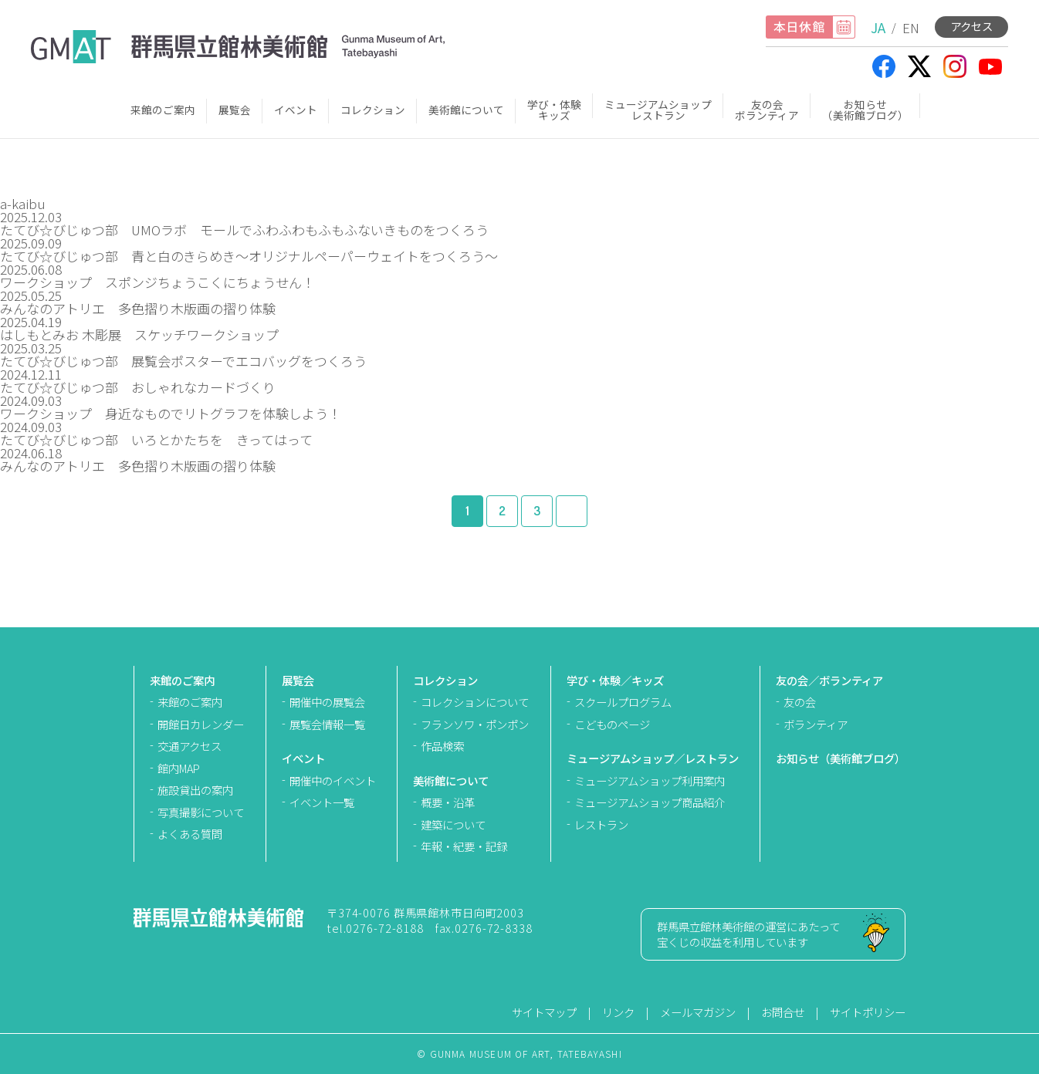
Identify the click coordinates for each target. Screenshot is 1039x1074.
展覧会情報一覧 (327, 724)
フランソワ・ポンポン (475, 724)
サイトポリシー (867, 1012)
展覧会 (234, 109)
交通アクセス (189, 746)
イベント (295, 109)
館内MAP (178, 768)
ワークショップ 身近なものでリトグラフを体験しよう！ (170, 413)
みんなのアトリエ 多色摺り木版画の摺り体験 (138, 308)
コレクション (372, 109)
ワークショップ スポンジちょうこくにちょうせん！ (157, 282)
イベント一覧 (321, 802)
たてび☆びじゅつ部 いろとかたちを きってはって (156, 439)
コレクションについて (475, 702)
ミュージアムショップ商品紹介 (649, 802)
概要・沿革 (448, 802)
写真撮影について (200, 812)
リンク (618, 1012)
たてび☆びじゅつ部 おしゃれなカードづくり (144, 387)
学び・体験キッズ (554, 109)
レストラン (601, 824)
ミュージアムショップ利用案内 (649, 780)
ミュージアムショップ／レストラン (653, 758)
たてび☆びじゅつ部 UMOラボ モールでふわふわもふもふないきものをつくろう (244, 229)
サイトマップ (544, 1012)
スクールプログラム (623, 702)
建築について (453, 824)
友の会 (799, 702)
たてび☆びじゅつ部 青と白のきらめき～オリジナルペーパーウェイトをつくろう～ (249, 255)
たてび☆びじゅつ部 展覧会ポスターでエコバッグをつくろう (183, 360)
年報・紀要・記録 (464, 846)
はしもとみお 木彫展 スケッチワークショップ (139, 334)
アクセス (971, 26)
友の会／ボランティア (829, 680)
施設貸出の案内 (195, 790)
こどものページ (612, 724)
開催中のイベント (332, 780)
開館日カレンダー (200, 724)
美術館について (466, 109)
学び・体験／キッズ (615, 680)
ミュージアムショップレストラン (658, 109)
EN (910, 27)
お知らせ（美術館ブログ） (865, 109)
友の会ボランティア (767, 109)
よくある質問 (189, 834)
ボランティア (815, 724)
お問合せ (782, 1012)
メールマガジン (698, 1012)
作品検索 (442, 746)
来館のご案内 (162, 109)
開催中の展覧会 (327, 702)
